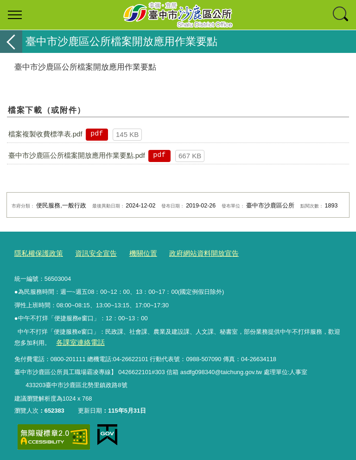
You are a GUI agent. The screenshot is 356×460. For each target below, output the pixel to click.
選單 (15, 15)
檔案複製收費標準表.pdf (45, 134)
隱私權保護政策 (35, 252)
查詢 (341, 15)
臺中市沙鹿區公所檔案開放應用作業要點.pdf (76, 155)
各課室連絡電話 (77, 340)
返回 (11, 41)
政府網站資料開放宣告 (183, 252)
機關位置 (129, 252)
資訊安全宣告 (87, 252)
